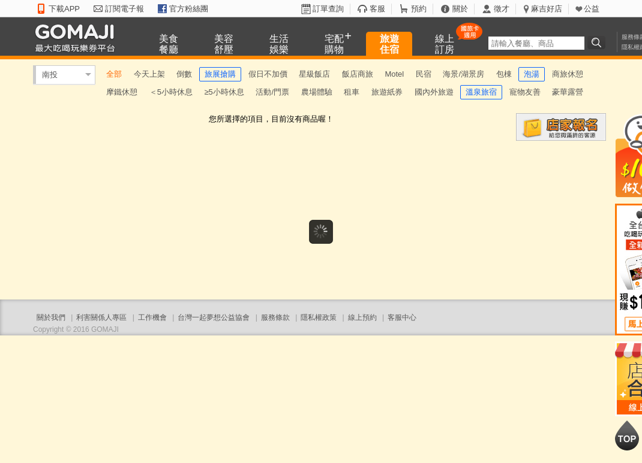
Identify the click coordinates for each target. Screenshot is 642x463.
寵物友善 (525, 91)
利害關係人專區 (101, 317)
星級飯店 (314, 73)
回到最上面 (627, 435)
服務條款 (275, 317)
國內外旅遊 (434, 91)
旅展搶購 (220, 73)
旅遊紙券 (387, 91)
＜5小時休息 (171, 91)
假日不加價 (267, 73)
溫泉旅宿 (481, 91)
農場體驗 (316, 91)
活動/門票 (272, 91)
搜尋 (598, 42)
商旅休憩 (567, 73)
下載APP (64, 8)
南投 (50, 74)
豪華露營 (567, 91)
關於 (460, 8)
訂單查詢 (328, 8)
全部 (114, 73)
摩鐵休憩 (121, 91)
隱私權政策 (319, 317)
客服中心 (402, 317)
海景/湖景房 (463, 73)
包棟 (504, 73)
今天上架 (149, 73)
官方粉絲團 (188, 8)
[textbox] (536, 43)
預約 (419, 8)
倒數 (184, 73)
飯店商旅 (357, 73)
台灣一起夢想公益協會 (214, 317)
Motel (394, 73)
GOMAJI (78, 37)
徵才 (501, 8)
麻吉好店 (546, 8)
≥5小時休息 (224, 91)
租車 (351, 91)
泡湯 (531, 73)
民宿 (423, 73)
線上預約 (362, 317)
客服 (377, 8)
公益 (591, 8)
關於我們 (51, 317)
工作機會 (152, 317)
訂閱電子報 (124, 8)
